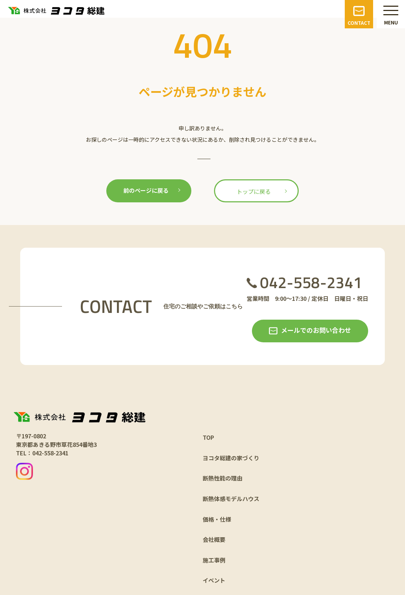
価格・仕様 (217, 519)
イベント (214, 580)
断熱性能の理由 (222, 478)
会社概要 (214, 539)
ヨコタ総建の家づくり (231, 458)
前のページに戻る (146, 190)
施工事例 (214, 560)
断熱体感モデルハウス (231, 498)
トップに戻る (254, 191)
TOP (208, 437)
